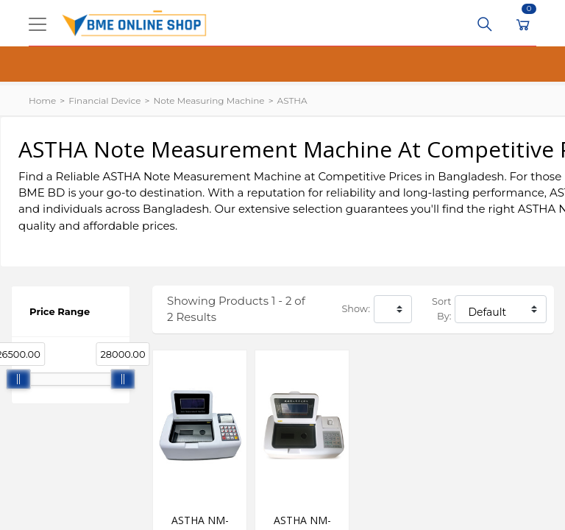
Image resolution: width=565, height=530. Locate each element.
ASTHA (292, 100)
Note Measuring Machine (208, 100)
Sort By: (441, 309)
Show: (356, 308)
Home (42, 100)
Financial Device (104, 100)
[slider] (18, 379)
